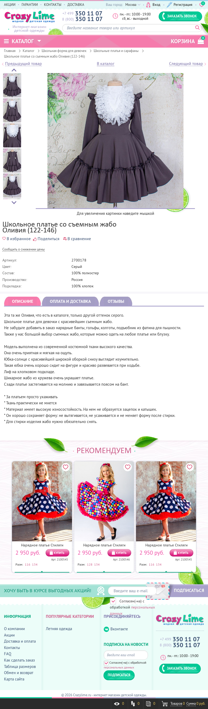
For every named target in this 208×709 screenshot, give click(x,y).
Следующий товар (186, 63)
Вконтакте (116, 629)
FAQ (7, 653)
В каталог (105, 63)
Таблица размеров (20, 666)
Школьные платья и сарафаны (116, 50)
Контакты (12, 647)
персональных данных (119, 667)
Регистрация (179, 5)
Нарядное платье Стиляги (42, 545)
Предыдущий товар (23, 63)
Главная (9, 50)
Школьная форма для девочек (64, 50)
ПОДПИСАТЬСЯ (189, 590)
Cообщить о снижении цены (23, 250)
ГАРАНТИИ (30, 4)
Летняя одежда (59, 628)
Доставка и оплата (20, 641)
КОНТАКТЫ (52, 4)
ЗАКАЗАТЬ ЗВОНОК (179, 16)
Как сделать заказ (19, 660)
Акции (9, 635)
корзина (187, 40)
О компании (14, 628)
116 (27, 564)
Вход (153, 5)
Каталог (28, 50)
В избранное (16, 238)
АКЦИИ (9, 4)
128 (90, 564)
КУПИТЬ (59, 553)
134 (35, 564)
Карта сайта (14, 679)
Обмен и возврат (18, 672)
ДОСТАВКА (75, 4)
